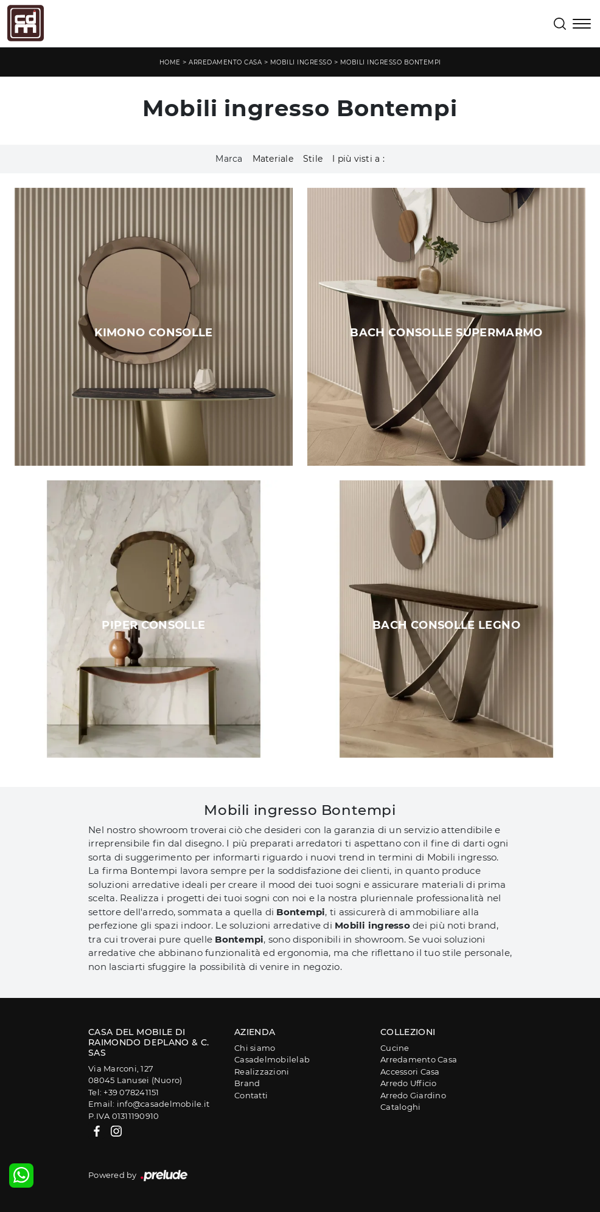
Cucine (395, 1048)
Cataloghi (400, 1107)
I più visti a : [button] (358, 158)
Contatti (251, 1095)
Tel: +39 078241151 (123, 1092)
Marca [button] (228, 158)
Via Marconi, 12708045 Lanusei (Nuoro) (135, 1075)
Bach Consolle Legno (446, 625)
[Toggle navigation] (582, 25)
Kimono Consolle (153, 332)
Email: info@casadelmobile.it (148, 1104)
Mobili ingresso (301, 62)
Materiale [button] (273, 158)
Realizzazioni (261, 1071)
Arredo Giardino (413, 1095)
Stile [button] (313, 158)
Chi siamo (254, 1048)
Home (170, 62)
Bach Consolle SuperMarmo (446, 332)
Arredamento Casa (225, 62)
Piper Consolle (153, 625)
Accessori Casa (410, 1071)
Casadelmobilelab (272, 1059)
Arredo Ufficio (408, 1083)
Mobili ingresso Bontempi (390, 62)
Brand (247, 1083)
